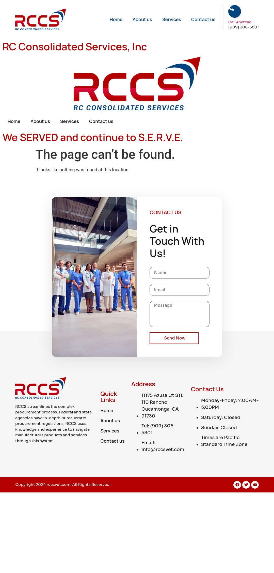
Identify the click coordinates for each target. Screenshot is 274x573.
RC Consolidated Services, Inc (75, 46)
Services (171, 19)
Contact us (203, 19)
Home (116, 19)
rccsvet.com (59, 484)
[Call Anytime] (231, 8)
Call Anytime (239, 22)
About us (142, 19)
